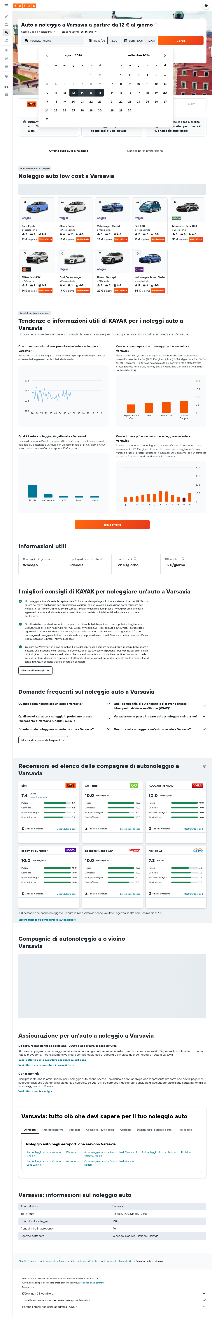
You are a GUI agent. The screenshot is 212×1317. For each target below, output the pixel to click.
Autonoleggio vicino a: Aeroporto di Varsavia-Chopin (52, 1153)
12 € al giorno (136, 24)
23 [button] (99, 101)
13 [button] (73, 92)
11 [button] (56, 92)
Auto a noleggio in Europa (53, 1261)
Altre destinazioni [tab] (52, 1129)
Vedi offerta (45, 239)
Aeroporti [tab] (30, 1129)
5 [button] (64, 84)
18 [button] (55, 101)
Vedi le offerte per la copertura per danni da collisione (52, 1060)
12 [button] (64, 92)
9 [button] (100, 84)
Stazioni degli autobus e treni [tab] (154, 1129)
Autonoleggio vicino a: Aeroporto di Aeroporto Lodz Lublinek (53, 1162)
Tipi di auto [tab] (185, 1129)
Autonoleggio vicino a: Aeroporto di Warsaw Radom (109, 1162)
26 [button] (64, 110)
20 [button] (73, 101)
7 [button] (82, 84)
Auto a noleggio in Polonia (84, 1261)
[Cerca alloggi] (6, 24)
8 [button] (91, 84)
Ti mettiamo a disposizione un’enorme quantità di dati (114, 1300)
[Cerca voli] (6, 17)
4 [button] (56, 84)
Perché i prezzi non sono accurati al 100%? (114, 1306)
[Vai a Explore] (6, 50)
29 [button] (91, 110)
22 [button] (91, 101)
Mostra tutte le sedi (66, 828)
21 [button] (82, 101)
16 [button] (100, 92)
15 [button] (91, 92)
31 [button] (46, 119)
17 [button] (46, 101)
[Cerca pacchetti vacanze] (6, 40)
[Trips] (6, 76)
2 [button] (100, 75)
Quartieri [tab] (125, 1129)
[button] (6, 6)
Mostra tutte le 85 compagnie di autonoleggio (47, 919)
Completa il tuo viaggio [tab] (100, 1129)
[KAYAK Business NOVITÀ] (6, 66)
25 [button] (55, 110)
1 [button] (91, 75)
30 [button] (100, 110)
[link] (112, 524)
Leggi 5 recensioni (39, 797)
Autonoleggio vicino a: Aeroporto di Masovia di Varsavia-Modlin (110, 1153)
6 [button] (73, 84)
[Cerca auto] (6, 32)
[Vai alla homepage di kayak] (24, 5)
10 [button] (46, 92)
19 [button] (64, 101)
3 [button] (47, 84)
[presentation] (156, 25)
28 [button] (82, 110)
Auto (33, 1261)
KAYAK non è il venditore (114, 1293)
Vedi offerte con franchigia (35, 1091)
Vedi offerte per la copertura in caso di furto (46, 1065)
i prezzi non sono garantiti (91, 1282)
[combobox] (38, 32)
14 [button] (82, 92)
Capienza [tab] (74, 1129)
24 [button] (46, 110)
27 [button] (73, 110)
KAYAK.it (22, 1261)
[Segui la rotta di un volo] (6, 58)
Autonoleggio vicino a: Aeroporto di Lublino (166, 1152)
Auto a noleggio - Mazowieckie (116, 1261)
